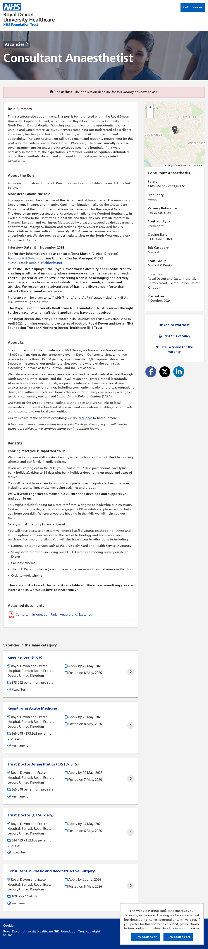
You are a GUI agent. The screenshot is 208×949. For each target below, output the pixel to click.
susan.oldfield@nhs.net (45, 263)
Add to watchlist (175, 325)
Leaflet (167, 165)
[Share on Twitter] (164, 371)
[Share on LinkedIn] (178, 371)
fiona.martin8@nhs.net (24, 258)
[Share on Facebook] (150, 371)
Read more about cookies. (181, 928)
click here (85, 418)
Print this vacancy (174, 336)
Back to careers (192, 7)
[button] (174, 130)
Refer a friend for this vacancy (175, 349)
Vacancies (16, 44)
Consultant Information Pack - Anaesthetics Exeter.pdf (54, 614)
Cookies (9, 925)
